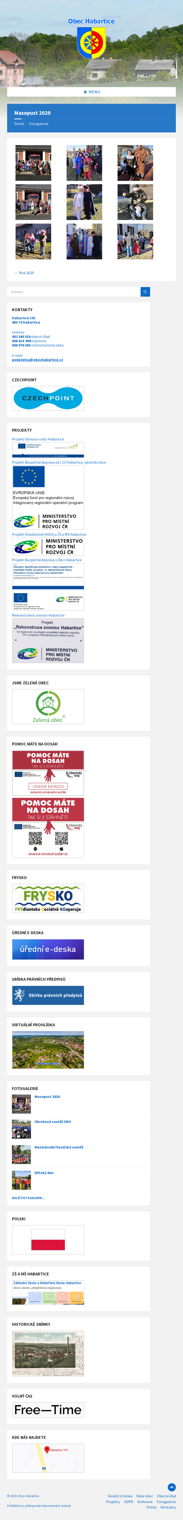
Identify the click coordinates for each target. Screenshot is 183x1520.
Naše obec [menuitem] (144, 1496)
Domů (19, 123)
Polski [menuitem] (152, 1507)
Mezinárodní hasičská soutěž (59, 1147)
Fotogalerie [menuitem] (166, 1501)
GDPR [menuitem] (128, 1501)
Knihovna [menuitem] (144, 1501)
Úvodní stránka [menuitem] (120, 1496)
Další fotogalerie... (28, 1198)
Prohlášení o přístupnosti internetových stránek (39, 1506)
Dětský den (44, 1172)
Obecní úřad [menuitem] (166, 1496)
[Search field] (66, 292)
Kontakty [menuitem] (168, 1507)
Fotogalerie (38, 123)
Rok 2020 (26, 273)
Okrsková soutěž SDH (53, 1121)
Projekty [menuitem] (113, 1501)
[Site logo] (91, 77)
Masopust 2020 (47, 1096)
